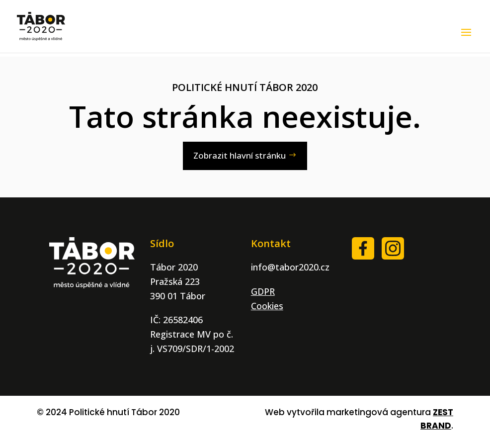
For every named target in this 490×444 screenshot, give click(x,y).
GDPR (263, 291)
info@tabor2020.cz (290, 267)
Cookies (267, 306)
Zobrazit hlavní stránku (239, 155)
